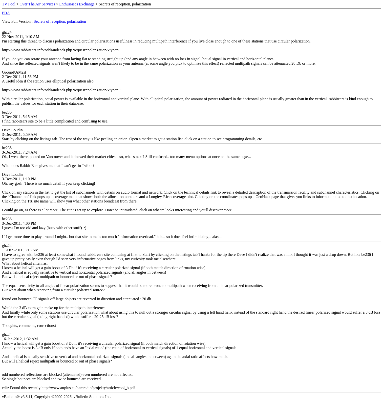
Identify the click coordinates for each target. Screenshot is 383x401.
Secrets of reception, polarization (60, 21)
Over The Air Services (37, 4)
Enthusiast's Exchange (77, 4)
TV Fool (8, 4)
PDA (6, 13)
